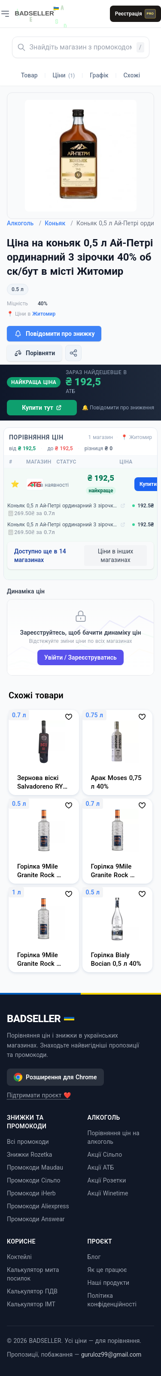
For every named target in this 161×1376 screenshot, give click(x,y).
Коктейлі (19, 1256)
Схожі (131, 75)
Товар (29, 75)
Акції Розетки (107, 1180)
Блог (94, 1256)
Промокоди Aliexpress (38, 1206)
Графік (99, 75)
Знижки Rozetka (29, 1154)
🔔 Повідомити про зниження (118, 408)
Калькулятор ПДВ (32, 1291)
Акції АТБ (101, 1167)
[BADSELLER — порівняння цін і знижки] (41, 11)
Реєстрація (135, 13)
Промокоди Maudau (35, 1167)
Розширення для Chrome (55, 1077)
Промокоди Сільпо (33, 1180)
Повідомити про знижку (54, 333)
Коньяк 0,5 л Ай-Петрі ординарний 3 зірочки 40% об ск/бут (62, 506)
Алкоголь (24, 223)
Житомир (43, 314)
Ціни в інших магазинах (116, 555)
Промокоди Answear (36, 1219)
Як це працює (107, 1269)
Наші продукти (109, 1282)
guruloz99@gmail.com (111, 1354)
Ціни (64, 75)
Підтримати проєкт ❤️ (39, 1095)
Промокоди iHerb (31, 1193)
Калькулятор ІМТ (31, 1304)
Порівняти (34, 353)
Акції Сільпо (105, 1154)
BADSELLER (40, 1019)
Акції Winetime (108, 1193)
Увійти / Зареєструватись (80, 657)
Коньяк (59, 223)
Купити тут (42, 407)
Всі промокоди (28, 1141)
